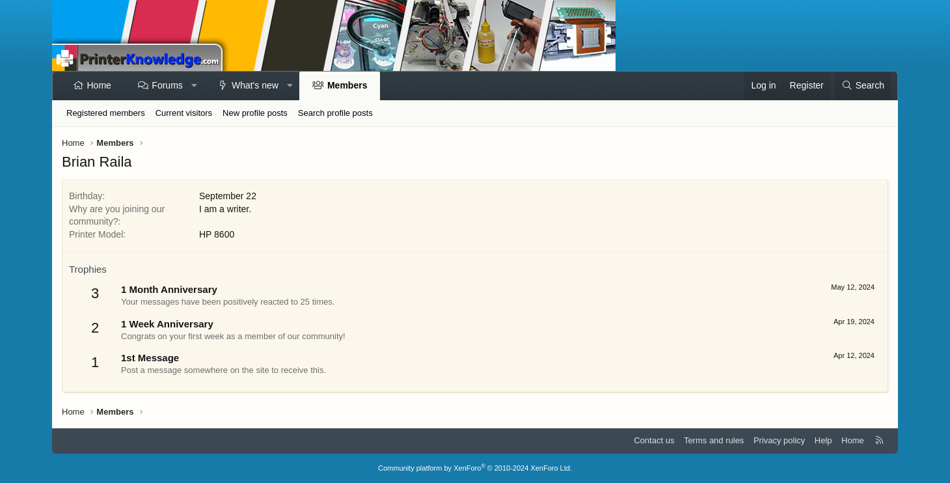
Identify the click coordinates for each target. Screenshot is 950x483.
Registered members (105, 113)
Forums (167, 85)
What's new (255, 85)
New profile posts (255, 113)
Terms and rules (714, 440)
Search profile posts (335, 113)
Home (99, 85)
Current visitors (184, 113)
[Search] (863, 86)
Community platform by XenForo (475, 468)
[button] (194, 86)
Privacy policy (779, 440)
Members (347, 85)
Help (823, 440)
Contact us (654, 440)
